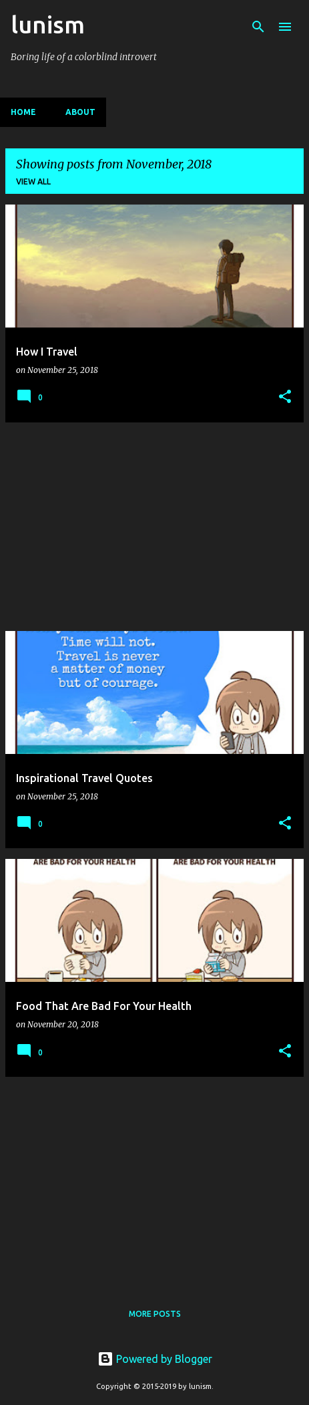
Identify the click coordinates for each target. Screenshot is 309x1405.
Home (23, 112)
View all (33, 181)
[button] (285, 397)
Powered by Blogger (154, 1359)
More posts (155, 1313)
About (80, 112)
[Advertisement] (154, 526)
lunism (48, 24)
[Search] (258, 27)
